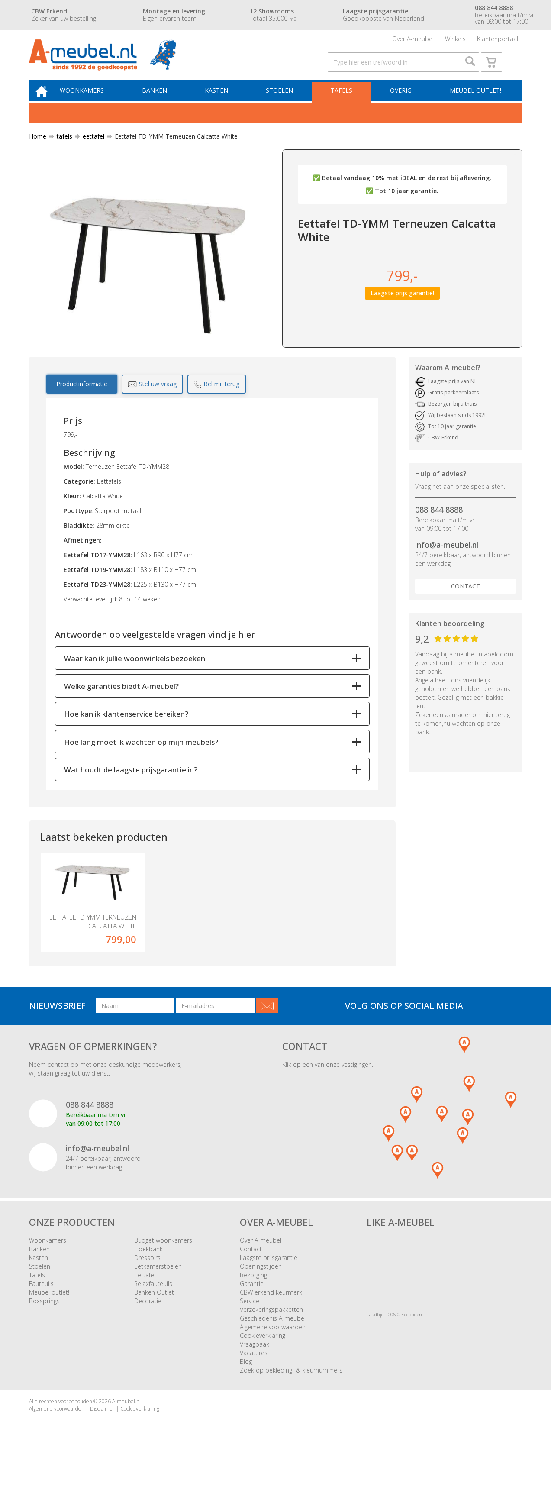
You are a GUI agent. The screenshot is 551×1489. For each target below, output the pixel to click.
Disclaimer (102, 1437)
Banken (163, 102)
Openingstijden (261, 1295)
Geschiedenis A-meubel (273, 1347)
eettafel (90, 149)
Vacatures (253, 1382)
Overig (401, 102)
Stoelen (284, 102)
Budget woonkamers (163, 1269)
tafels (61, 149)
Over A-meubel (413, 41)
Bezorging (253, 1304)
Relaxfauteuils (153, 1312)
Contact (465, 599)
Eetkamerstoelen (158, 1295)
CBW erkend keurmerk (271, 1321)
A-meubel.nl (126, 1430)
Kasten (223, 102)
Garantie (252, 1312)
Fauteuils (41, 1312)
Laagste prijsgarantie (268, 1286)
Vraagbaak (254, 1373)
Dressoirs (147, 1286)
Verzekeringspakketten (271, 1338)
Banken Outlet (154, 1321)
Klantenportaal (497, 41)
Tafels (344, 102)
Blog (246, 1390)
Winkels (455, 41)
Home (37, 149)
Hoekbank (148, 1278)
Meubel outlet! (474, 102)
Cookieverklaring (262, 1364)
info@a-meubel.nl (446, 557)
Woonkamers (93, 102)
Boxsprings (44, 1330)
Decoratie (147, 1330)
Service (249, 1330)
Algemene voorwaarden (273, 1356)
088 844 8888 (439, 522)
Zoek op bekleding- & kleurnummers (291, 1399)
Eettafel (144, 1304)
